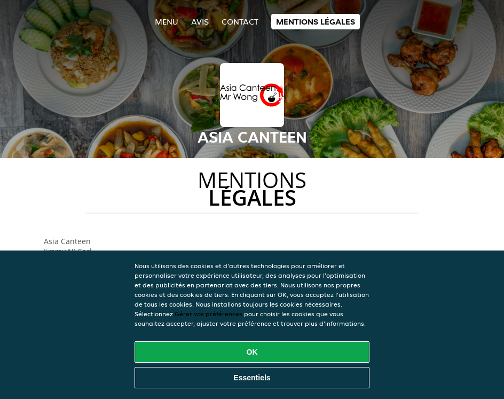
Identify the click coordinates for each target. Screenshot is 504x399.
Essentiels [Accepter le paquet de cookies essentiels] (251, 377)
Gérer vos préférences (208, 314)
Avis (200, 21)
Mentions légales (315, 21)
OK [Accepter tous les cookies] (252, 352)
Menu (166, 21)
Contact (240, 21)
